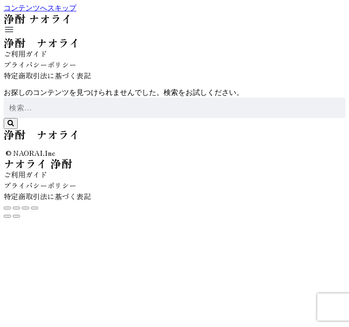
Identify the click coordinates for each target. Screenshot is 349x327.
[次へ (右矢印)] (16, 216)
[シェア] (16, 208)
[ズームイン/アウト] (34, 208)
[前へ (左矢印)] (7, 216)
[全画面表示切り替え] (25, 208)
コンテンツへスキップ (40, 8)
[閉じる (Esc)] (7, 208)
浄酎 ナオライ (42, 42)
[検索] (174, 108)
